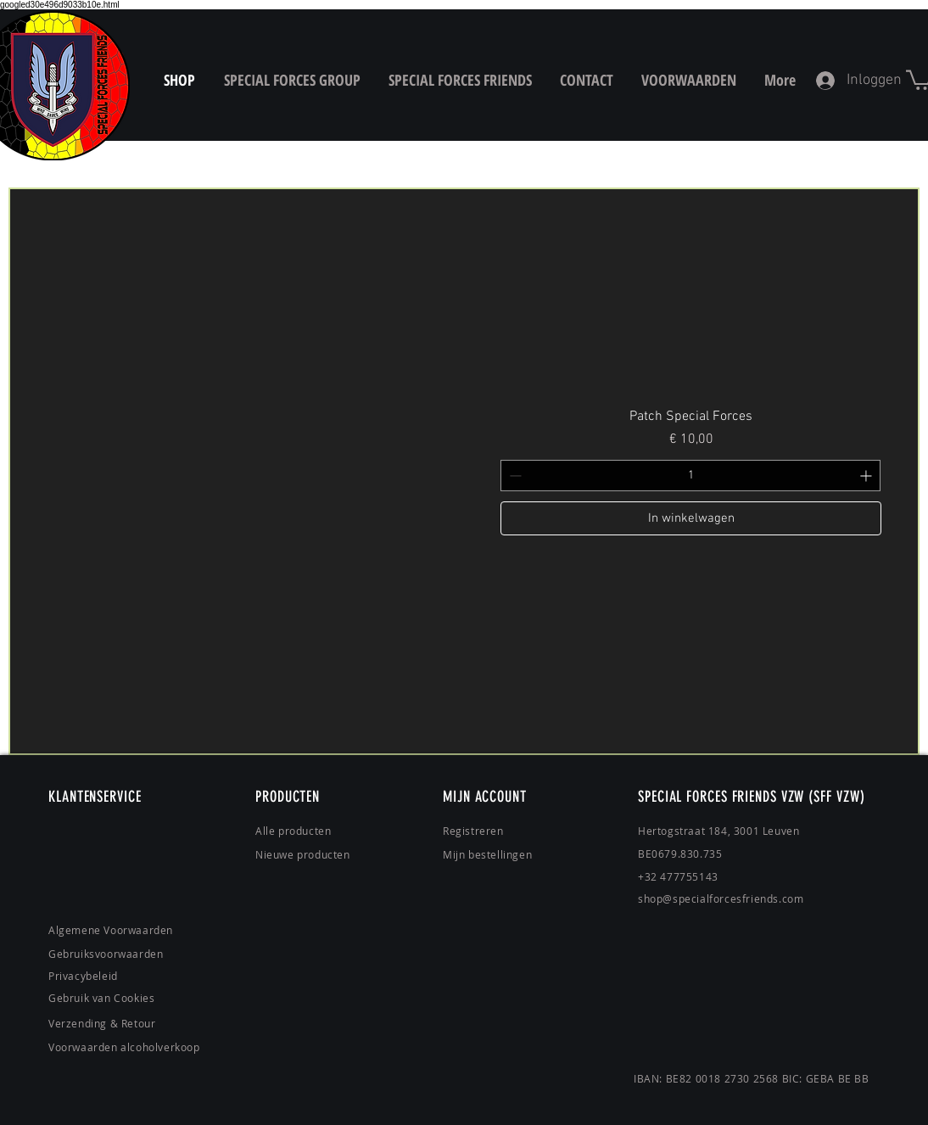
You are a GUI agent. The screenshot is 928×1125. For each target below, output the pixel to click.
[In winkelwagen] (690, 518)
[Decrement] (513, 475)
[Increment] (867, 475)
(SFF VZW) (836, 796)
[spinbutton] (690, 475)
